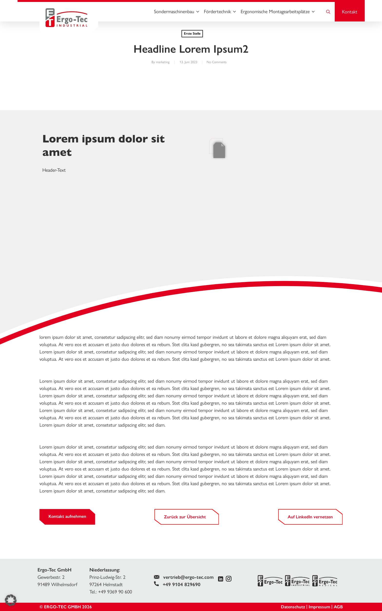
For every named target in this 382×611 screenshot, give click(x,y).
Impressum (319, 607)
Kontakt (349, 12)
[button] (10, 600)
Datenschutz (293, 607)
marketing (161, 62)
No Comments (216, 62)
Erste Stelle (192, 33)
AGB (338, 607)
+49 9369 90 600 (115, 592)
